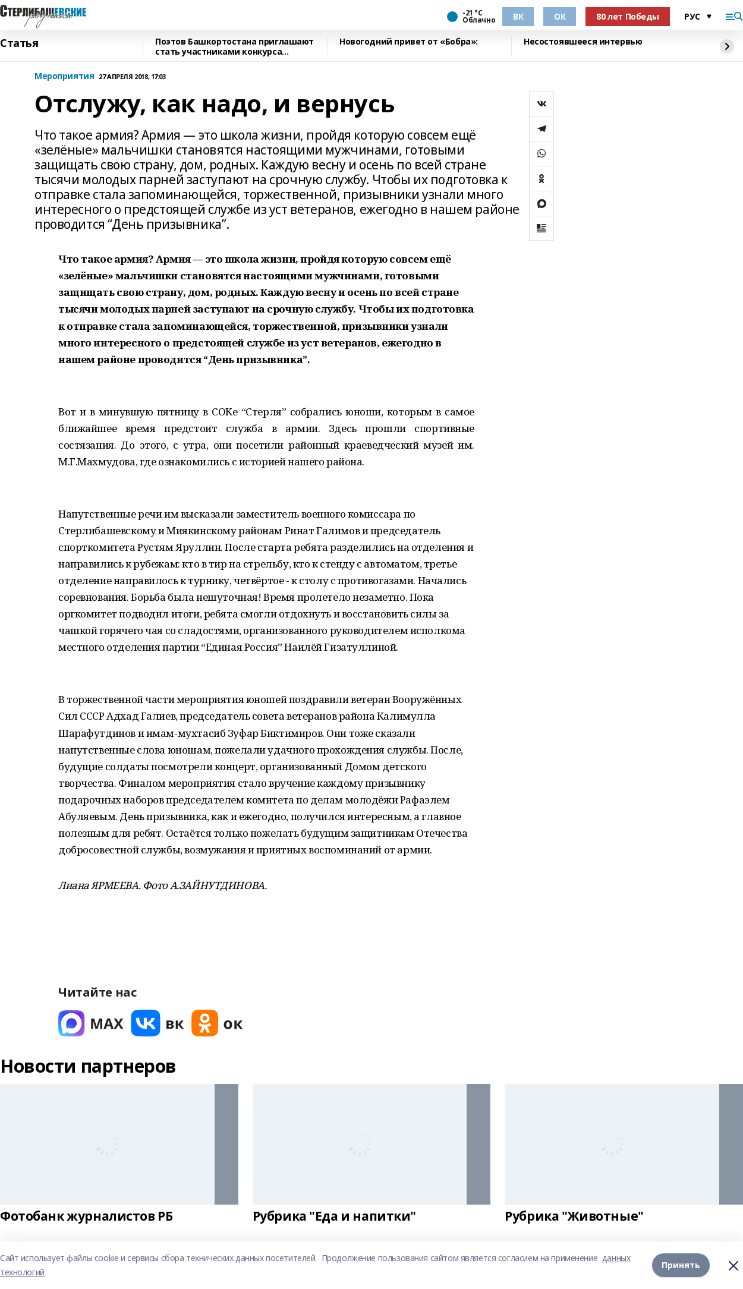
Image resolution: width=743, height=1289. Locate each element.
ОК (559, 16)
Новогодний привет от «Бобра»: (408, 42)
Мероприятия (64, 76)
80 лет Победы (627, 16)
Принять (681, 1265)
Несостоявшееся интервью (583, 42)
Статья (19, 43)
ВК (518, 16)
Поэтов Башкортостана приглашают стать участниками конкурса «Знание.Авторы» (234, 46)
